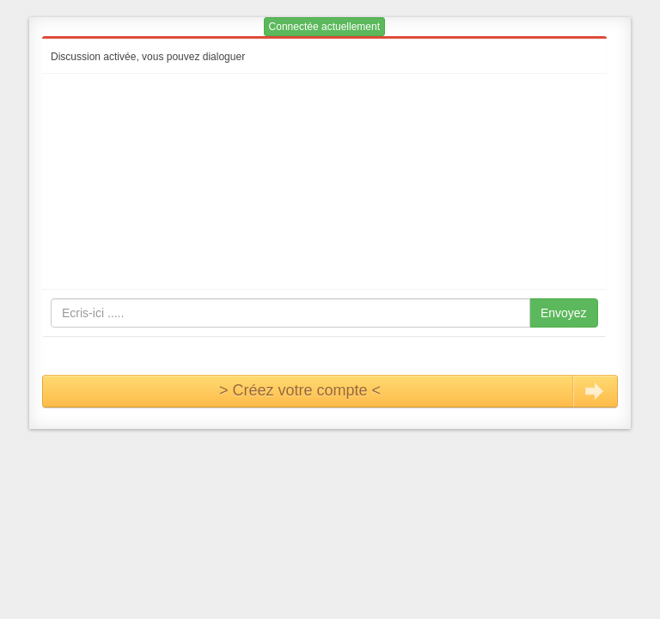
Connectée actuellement (324, 27)
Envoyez (564, 313)
